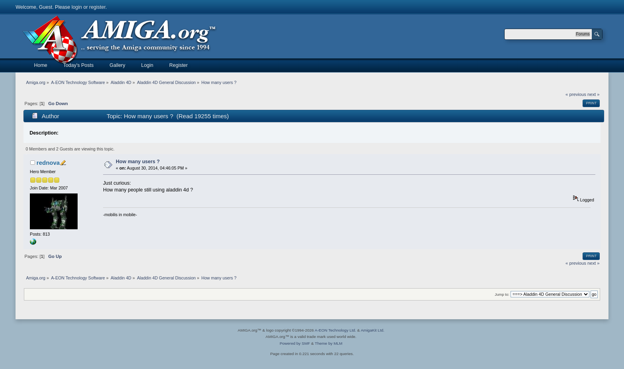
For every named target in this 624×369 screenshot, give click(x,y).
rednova (48, 162)
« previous (576, 94)
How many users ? (138, 161)
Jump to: (502, 294)
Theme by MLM (328, 343)
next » (593, 94)
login (77, 7)
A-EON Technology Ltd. (335, 330)
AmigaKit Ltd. (372, 330)
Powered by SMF (295, 343)
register (97, 7)
